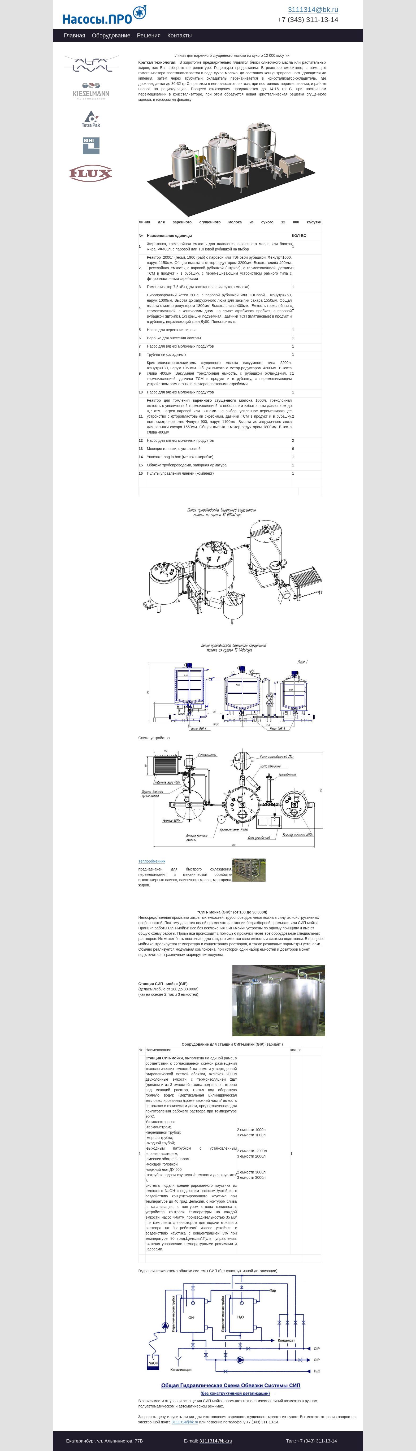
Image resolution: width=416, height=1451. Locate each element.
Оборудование (111, 35)
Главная (74, 35)
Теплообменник (152, 861)
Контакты (179, 35)
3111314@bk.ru (313, 10)
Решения (149, 35)
